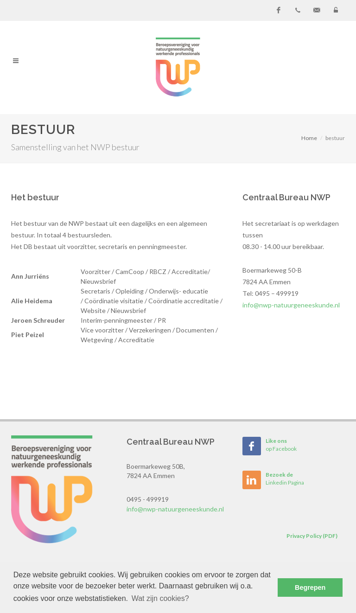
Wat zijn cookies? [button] (160, 598)
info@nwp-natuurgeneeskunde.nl (291, 305)
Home (309, 137)
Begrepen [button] (310, 587)
